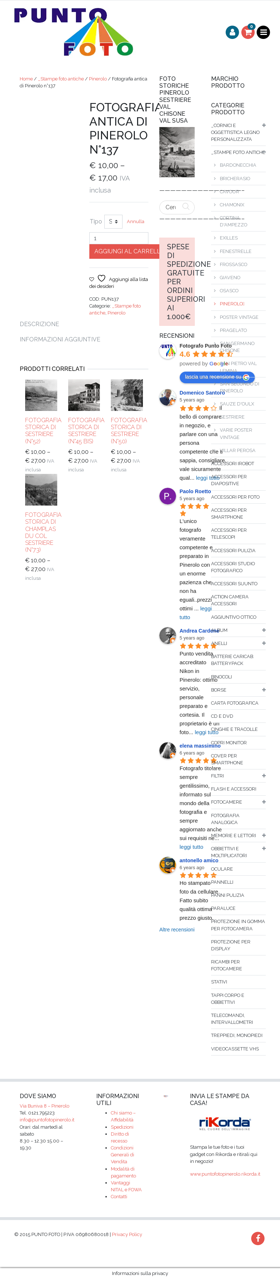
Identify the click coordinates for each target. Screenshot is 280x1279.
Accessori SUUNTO (234, 583)
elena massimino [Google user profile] (200, 746)
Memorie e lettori (233, 835)
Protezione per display (230, 945)
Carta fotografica (234, 703)
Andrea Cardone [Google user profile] (199, 631)
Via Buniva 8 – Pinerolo (44, 1106)
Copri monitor (229, 742)
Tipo (96, 221)
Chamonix (232, 204)
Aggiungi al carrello (129, 251)
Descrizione (39, 324)
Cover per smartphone (227, 759)
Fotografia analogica (225, 819)
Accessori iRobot (232, 463)
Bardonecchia (238, 165)
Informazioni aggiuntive (60, 339)
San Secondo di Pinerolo (239, 387)
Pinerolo (98, 79)
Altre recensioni (177, 929)
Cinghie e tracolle (234, 729)
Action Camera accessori (230, 600)
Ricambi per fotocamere (226, 965)
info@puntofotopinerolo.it (47, 1119)
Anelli (219, 643)
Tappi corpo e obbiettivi (227, 999)
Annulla (135, 221)
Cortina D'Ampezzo (233, 221)
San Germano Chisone (237, 347)
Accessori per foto (235, 497)
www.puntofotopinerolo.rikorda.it (225, 1174)
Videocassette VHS (235, 1049)
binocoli (221, 677)
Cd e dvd (222, 716)
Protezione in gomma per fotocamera (238, 925)
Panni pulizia (227, 895)
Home (26, 79)
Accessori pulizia (233, 550)
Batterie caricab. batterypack (232, 660)
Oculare (222, 869)
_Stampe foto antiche (61, 79)
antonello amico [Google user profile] (199, 860)
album (219, 630)
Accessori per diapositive (229, 480)
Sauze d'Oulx (237, 404)
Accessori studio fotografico (233, 567)
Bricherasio (235, 178)
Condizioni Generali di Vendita (122, 1154)
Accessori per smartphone (229, 513)
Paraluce (223, 908)
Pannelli (222, 882)
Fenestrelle (236, 251)
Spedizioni (122, 1127)
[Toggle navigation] (263, 32)
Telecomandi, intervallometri (232, 1019)
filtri (217, 776)
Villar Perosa (238, 450)
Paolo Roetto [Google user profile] (195, 491)
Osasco (229, 290)
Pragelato (233, 330)
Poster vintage (239, 317)
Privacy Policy (127, 1234)
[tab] (44, 324)
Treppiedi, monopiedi (236, 1035)
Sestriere (232, 417)
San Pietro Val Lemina (238, 367)
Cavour (229, 191)
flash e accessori (233, 789)
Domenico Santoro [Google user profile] (202, 393)
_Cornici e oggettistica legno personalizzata (235, 132)
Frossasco (233, 264)
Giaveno (230, 277)
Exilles (229, 238)
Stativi (219, 982)
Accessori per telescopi (229, 533)
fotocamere (226, 802)
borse (218, 690)
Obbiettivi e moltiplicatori (229, 852)
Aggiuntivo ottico (233, 617)
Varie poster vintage (236, 433)
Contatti (119, 1196)
